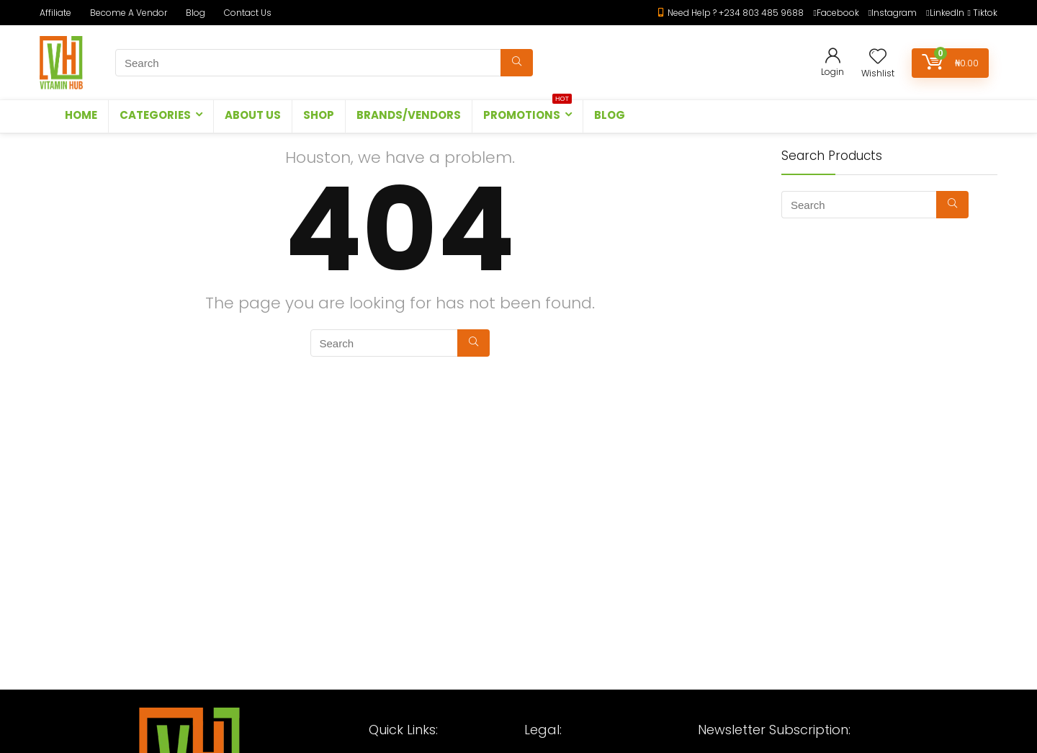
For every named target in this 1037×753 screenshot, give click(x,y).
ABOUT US (253, 114)
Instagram (894, 12)
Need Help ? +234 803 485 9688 (736, 12)
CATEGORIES (155, 114)
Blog (195, 12)
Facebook (838, 12)
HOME (81, 114)
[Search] (516, 62)
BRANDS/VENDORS (408, 114)
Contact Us (247, 12)
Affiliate (55, 12)
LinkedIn (947, 12)
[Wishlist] (877, 57)
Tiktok (985, 12)
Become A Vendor (128, 12)
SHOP (318, 114)
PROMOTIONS (527, 111)
